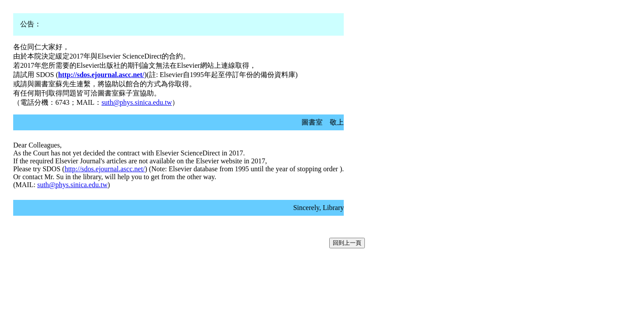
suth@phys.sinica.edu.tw (137, 102)
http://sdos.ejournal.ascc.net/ (105, 169)
